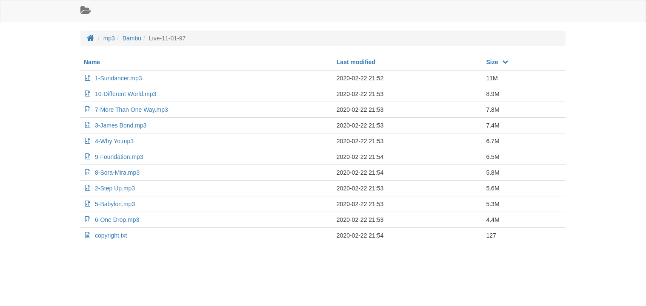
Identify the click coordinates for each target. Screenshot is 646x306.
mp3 (109, 38)
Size (497, 62)
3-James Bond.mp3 (115, 125)
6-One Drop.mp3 (111, 219)
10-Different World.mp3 (120, 94)
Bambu (132, 38)
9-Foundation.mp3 (113, 156)
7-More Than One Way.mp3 (126, 109)
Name (92, 62)
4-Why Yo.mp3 (109, 141)
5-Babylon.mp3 (109, 204)
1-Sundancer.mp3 (113, 78)
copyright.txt (105, 235)
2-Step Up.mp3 (109, 188)
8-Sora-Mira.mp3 (112, 172)
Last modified (356, 62)
